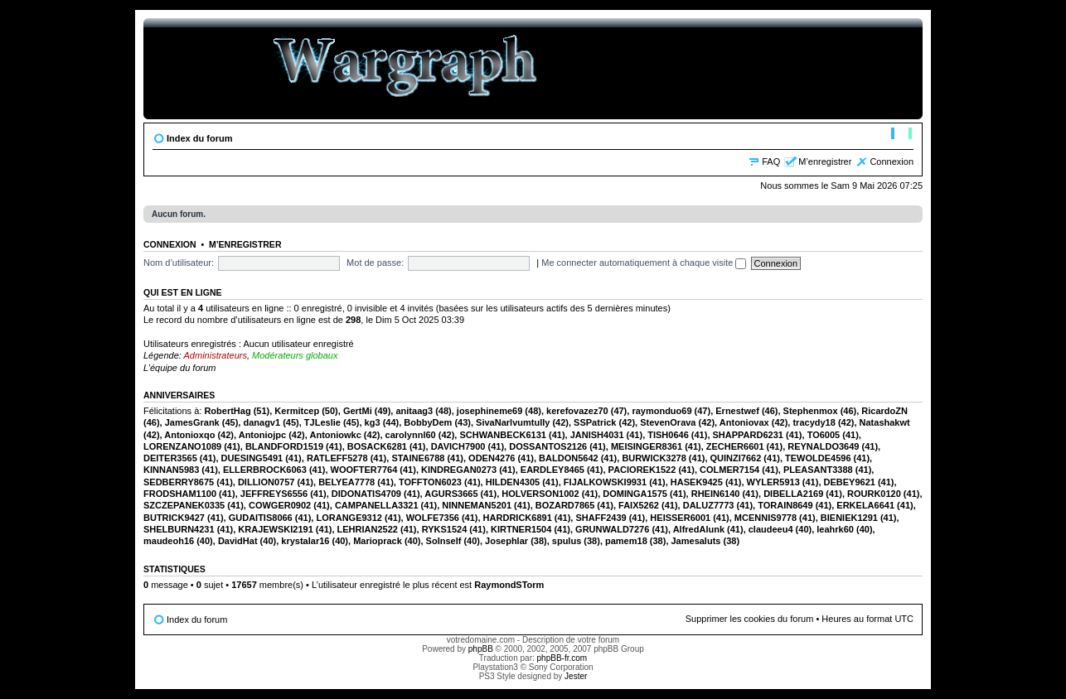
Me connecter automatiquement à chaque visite (643, 263)
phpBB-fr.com (562, 658)
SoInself (444, 541)
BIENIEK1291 (849, 518)
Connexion (891, 161)
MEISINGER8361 (646, 446)
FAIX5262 (638, 505)
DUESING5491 (252, 458)
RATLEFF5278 (337, 458)
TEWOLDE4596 (817, 458)
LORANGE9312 (348, 518)
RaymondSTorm (509, 585)
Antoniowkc (335, 435)
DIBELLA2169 (793, 494)
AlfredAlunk (698, 529)
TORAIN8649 (785, 505)
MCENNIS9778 (765, 518)
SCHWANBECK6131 (502, 435)
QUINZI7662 (736, 458)
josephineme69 (489, 411)
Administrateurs (215, 355)
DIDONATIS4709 (366, 494)
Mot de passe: (375, 263)
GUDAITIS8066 (261, 518)
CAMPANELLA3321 (377, 505)
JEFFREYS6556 (274, 494)
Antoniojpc (262, 435)
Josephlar (506, 541)
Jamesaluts (696, 541)
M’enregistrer (824, 161)
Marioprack (377, 541)
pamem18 (626, 541)
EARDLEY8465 (552, 470)
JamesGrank (192, 422)
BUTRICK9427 (174, 518)
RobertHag (227, 411)
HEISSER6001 (680, 518)
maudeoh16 (168, 541)
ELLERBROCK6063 (265, 470)
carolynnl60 (410, 435)
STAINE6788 (417, 458)
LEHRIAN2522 (367, 529)
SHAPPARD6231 (748, 435)
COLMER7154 (729, 470)
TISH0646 (668, 435)
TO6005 (824, 435)
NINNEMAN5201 (476, 505)
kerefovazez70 (577, 411)
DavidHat (238, 541)
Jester (575, 676)
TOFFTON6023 (430, 482)
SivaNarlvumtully (513, 422)
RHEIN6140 (715, 494)
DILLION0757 (266, 482)
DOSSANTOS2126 (548, 446)
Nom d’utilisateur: (178, 263)
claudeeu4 (771, 529)
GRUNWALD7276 (612, 529)
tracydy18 (813, 422)
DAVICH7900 (458, 446)
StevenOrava (667, 422)
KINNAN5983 (171, 470)
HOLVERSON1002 (540, 494)
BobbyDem (428, 422)
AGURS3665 (450, 494)
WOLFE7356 (432, 518)
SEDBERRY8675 (178, 482)
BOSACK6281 (377, 446)
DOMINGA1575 (635, 494)
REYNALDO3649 (823, 446)
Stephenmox (810, 411)
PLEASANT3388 (818, 470)
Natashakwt (885, 422)
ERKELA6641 (865, 505)
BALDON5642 (568, 458)
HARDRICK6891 (517, 518)
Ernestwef (737, 411)
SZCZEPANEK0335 (184, 505)
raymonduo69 (661, 411)
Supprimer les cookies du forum (750, 619)
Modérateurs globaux (294, 355)
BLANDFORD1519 (284, 446)
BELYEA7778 (346, 482)
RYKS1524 (445, 529)
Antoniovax (744, 422)
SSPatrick (595, 422)
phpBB (480, 648)
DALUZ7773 (708, 505)
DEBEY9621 (849, 482)
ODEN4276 (491, 458)
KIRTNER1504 (521, 529)
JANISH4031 (597, 435)
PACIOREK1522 (642, 470)
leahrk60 (835, 529)
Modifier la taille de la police (901, 135)
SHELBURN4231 (179, 529)
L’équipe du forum (179, 368)
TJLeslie (322, 422)
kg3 (372, 422)
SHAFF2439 (600, 518)
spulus (566, 541)
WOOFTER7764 (364, 470)
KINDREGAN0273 (459, 470)
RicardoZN (884, 411)
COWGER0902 (280, 505)
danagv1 (261, 422)
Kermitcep (296, 411)
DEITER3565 (170, 458)
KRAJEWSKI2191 (275, 529)
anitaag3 (414, 411)
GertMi (357, 411)
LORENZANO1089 (182, 446)
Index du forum (199, 138)
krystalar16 (305, 541)
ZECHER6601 (735, 446)
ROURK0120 (874, 494)
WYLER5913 (773, 482)
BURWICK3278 (654, 458)
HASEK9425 (697, 482)
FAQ (771, 161)
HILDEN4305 (513, 482)
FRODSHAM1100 (179, 494)
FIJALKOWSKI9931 (605, 482)
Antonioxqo (189, 435)
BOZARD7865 (565, 505)
